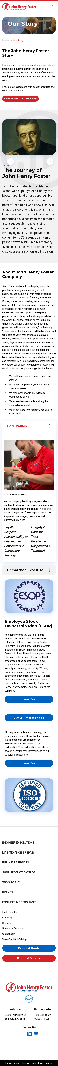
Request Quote (29, 948)
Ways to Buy (11, 882)
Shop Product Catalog (18, 872)
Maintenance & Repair (18, 852)
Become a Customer (13, 928)
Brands (7, 892)
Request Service (29, 958)
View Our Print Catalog (14, 939)
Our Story (7, 917)
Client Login (8, 933)
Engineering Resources (19, 902)
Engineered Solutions (18, 842)
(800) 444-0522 (42, 1015)
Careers (6, 923)
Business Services (15, 862)
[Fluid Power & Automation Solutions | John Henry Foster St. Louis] (19, 6)
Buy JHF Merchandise (29, 717)
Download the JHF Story (20, 98)
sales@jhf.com (42, 1018)
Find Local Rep (10, 912)
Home (5, 40)
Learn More (29, 699)
